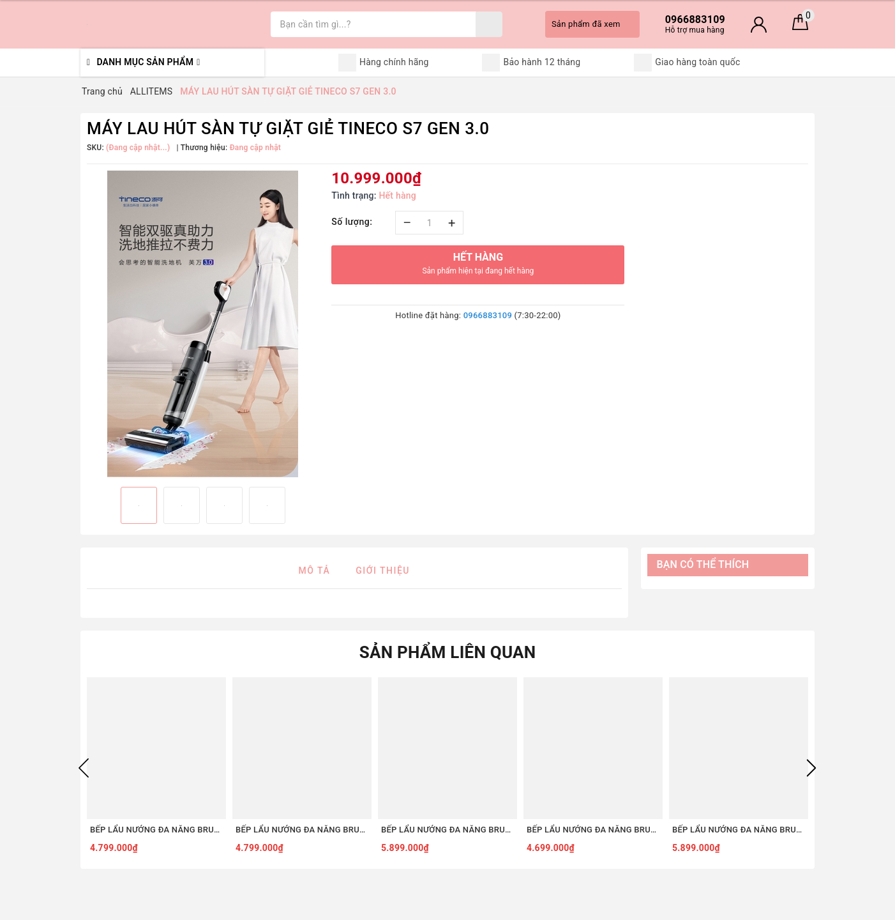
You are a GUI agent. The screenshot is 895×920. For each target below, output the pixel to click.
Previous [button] (83, 768)
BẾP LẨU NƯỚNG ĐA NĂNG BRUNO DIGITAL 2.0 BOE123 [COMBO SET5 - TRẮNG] (302, 829)
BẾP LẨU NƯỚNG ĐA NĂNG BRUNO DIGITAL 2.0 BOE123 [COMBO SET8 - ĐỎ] (447, 829)
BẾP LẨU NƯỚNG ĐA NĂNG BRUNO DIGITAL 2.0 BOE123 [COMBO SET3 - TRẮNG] (593, 829)
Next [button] (811, 768)
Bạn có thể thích (703, 564)
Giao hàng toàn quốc (687, 63)
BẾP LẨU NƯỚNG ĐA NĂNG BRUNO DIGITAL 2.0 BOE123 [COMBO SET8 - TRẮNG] (738, 829)
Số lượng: (351, 222)
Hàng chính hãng (383, 63)
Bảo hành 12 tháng (531, 63)
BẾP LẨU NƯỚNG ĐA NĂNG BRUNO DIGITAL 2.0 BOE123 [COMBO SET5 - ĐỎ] (156, 829)
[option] (203, 324)
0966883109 (487, 315)
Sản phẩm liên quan (447, 652)
